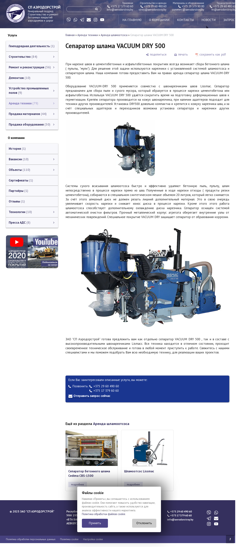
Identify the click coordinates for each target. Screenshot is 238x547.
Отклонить (144, 523)
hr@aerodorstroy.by (224, 9)
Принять (95, 523)
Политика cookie (69, 539)
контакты (185, 20)
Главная (70, 35)
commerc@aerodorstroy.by (188, 9)
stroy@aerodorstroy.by (152, 9)
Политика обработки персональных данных (30, 539)
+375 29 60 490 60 (153, 6)
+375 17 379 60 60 (120, 6)
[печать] (181, 54)
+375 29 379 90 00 (191, 6)
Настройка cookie (93, 539)
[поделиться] (156, 54)
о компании (159, 20)
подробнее (77, 484)
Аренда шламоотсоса (114, 35)
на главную (131, 20)
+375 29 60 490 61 (223, 6)
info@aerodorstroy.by (120, 9)
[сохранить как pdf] (210, 54)
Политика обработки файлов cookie (103, 514)
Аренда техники (87, 35)
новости (209, 20)
